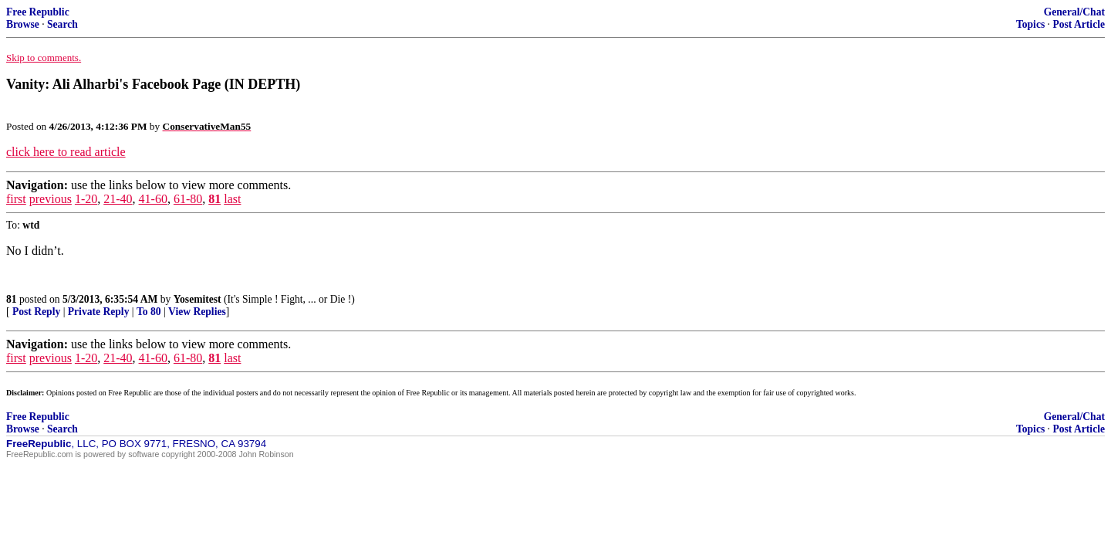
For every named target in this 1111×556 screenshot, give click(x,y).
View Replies (197, 311)
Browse (22, 24)
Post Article (1078, 24)
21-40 (117, 198)
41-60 (153, 198)
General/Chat (1074, 12)
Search (62, 24)
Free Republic (37, 12)
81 (214, 198)
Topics (1030, 24)
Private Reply (99, 311)
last (232, 198)
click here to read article (66, 151)
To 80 (149, 311)
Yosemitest (197, 299)
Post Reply (36, 311)
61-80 (188, 198)
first (16, 198)
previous (50, 198)
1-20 (86, 198)
